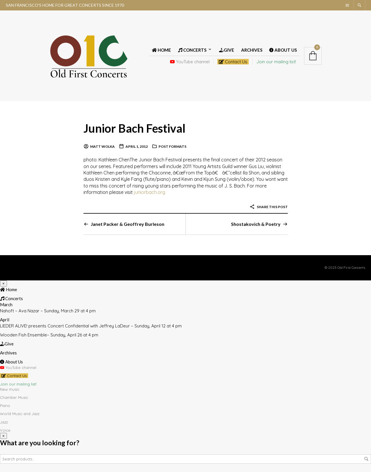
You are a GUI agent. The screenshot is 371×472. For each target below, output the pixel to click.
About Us (283, 50)
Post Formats (172, 146)
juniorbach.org (149, 192)
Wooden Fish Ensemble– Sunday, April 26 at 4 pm (49, 335)
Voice (5, 430)
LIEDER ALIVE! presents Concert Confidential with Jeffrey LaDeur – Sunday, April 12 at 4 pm (91, 326)
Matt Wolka (102, 146)
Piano (5, 405)
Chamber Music (14, 397)
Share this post (269, 207)
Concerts (192, 50)
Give (226, 50)
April (4, 319)
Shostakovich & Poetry (256, 224)
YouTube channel (190, 61)
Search (366, 458)
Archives (251, 50)
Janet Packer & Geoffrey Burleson (127, 224)
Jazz (4, 421)
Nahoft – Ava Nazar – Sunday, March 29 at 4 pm (48, 311)
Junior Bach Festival (134, 128)
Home (161, 50)
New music (9, 389)
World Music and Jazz (19, 413)
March (6, 304)
